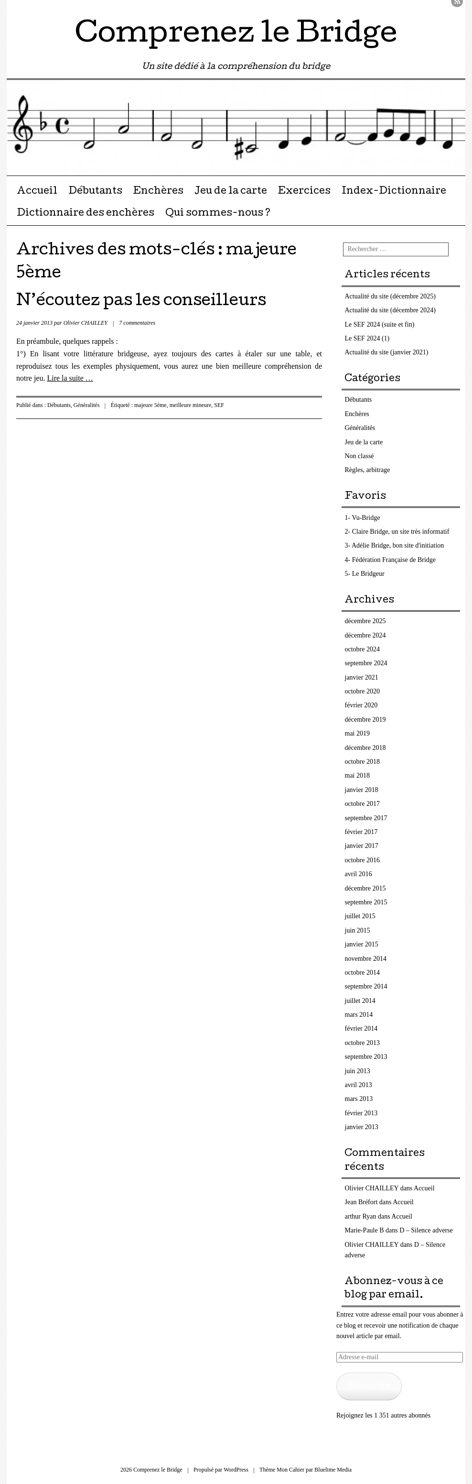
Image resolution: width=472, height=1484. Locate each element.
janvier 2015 (361, 944)
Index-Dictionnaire (394, 192)
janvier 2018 (361, 789)
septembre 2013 (366, 1056)
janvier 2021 (361, 677)
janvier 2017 (361, 845)
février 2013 (361, 1113)
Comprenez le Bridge (236, 35)
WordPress (236, 1469)
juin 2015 (357, 930)
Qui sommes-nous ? (217, 214)
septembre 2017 (366, 818)
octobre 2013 (362, 1042)
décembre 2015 (365, 888)
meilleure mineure (191, 405)
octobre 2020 (362, 691)
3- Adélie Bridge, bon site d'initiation (394, 545)
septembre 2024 (366, 663)
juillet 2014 (360, 1000)
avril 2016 (358, 874)
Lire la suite (70, 378)
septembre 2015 (366, 902)
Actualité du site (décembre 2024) (390, 310)
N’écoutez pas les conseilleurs (141, 302)
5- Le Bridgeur (365, 573)
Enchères (158, 192)
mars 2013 (359, 1098)
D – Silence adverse (426, 1230)
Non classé (359, 456)
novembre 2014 (365, 958)
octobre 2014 (362, 972)
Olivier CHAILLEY (85, 322)
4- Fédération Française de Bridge (390, 559)
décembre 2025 (365, 621)
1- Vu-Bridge (362, 517)
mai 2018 (357, 775)
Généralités (87, 405)
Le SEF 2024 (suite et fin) (380, 324)
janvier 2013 (361, 1127)
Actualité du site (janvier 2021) (387, 352)
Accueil (37, 192)
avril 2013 (358, 1084)
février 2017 (361, 831)
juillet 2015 (360, 916)
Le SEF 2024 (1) (367, 338)
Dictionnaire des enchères (85, 214)
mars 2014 (359, 1014)
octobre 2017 (362, 803)
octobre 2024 (362, 649)
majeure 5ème (150, 405)
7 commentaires (137, 322)
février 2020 (361, 705)
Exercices (304, 192)
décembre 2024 (365, 635)
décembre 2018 (365, 747)
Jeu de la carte (230, 192)
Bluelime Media (333, 1469)
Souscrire (369, 1386)
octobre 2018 (362, 761)
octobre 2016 (362, 860)
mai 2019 (357, 733)
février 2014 (361, 1028)
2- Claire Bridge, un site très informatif (397, 531)
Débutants (95, 192)
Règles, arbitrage (367, 469)
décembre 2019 (365, 719)
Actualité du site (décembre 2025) (390, 296)
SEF (219, 405)
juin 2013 (357, 1071)
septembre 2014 (366, 986)
